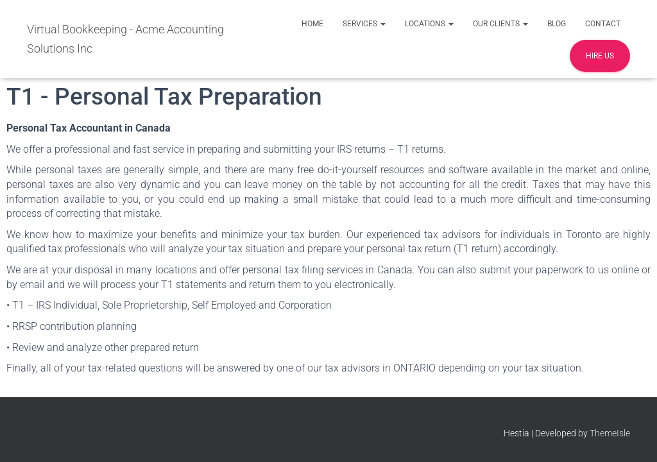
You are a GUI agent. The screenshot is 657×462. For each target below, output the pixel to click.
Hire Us (600, 55)
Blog (556, 23)
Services (364, 23)
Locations (429, 23)
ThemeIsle (610, 433)
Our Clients (500, 23)
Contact (602, 23)
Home (312, 23)
